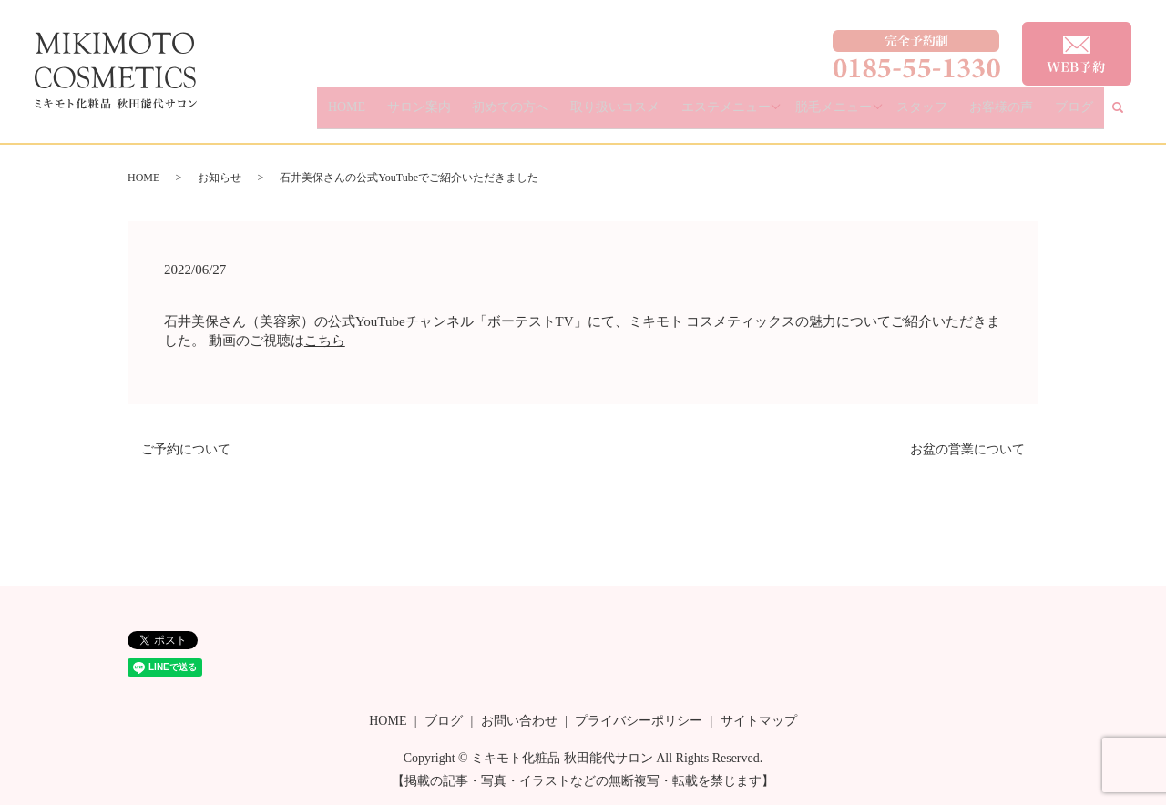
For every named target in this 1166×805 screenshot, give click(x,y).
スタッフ (957, 114)
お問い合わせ (519, 721)
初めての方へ (577, 114)
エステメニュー (764, 114)
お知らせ (219, 177)
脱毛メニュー (870, 114)
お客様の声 (1022, 114)
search (1128, 115)
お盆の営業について (967, 449)
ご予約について (185, 449)
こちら (324, 340)
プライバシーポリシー (638, 721)
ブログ (1080, 114)
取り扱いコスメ (667, 114)
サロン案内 (499, 114)
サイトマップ (759, 721)
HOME (441, 114)
